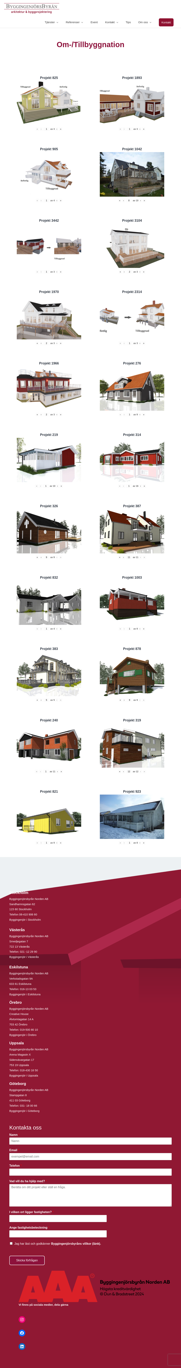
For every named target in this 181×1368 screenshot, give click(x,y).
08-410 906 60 (28, 914)
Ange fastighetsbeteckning (29, 1227)
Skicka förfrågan (27, 1260)
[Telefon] (90, 1172)
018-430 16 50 (29, 1070)
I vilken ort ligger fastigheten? (31, 1212)
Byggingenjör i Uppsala (23, 1075)
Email (14, 1150)
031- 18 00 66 (28, 1105)
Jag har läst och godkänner (57, 1243)
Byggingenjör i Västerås (24, 956)
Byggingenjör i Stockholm (25, 919)
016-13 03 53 (27, 989)
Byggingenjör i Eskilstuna (25, 994)
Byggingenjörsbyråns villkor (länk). (76, 1243)
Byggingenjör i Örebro (22, 1034)
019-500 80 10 (28, 1029)
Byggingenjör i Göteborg (24, 1110)
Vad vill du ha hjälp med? (28, 1181)
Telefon (15, 1165)
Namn (14, 1134)
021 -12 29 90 (28, 951)
